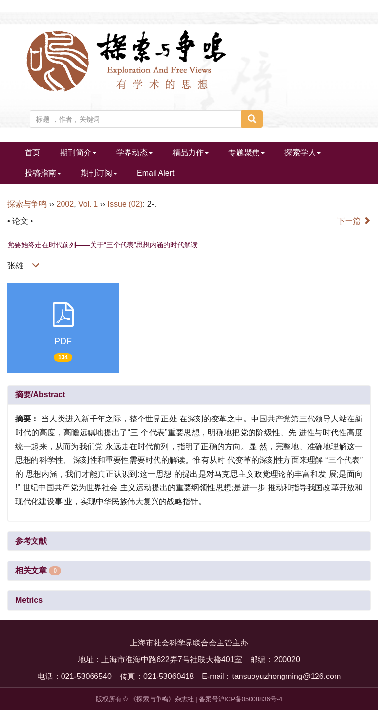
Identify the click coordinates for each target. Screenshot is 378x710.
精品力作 (190, 152)
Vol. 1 (88, 204)
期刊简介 (78, 152)
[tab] (189, 395)
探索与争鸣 (27, 204)
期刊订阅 (99, 173)
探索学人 (302, 152)
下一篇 (354, 221)
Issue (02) (125, 204)
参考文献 (31, 541)
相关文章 (38, 570)
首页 (32, 152)
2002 (65, 204)
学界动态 (134, 152)
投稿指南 (43, 173)
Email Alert (155, 173)
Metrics (29, 600)
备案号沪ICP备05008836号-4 (240, 699)
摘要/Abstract (40, 394)
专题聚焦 (246, 152)
